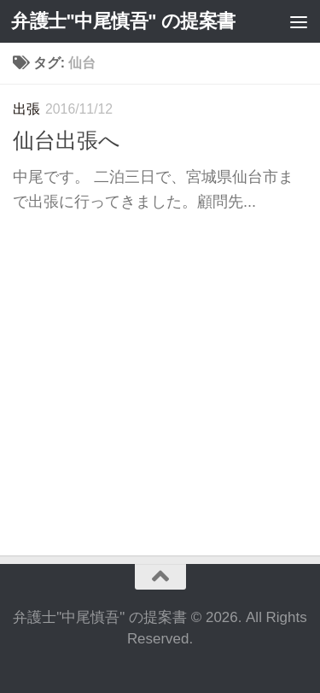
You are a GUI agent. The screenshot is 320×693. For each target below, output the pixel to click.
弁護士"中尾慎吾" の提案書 (123, 21)
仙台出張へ (66, 140)
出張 (26, 109)
